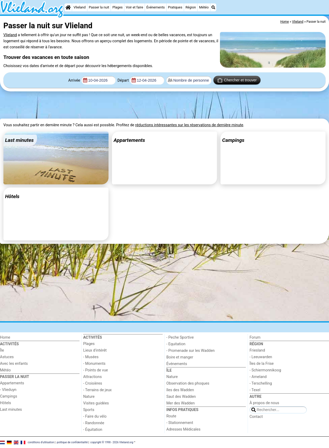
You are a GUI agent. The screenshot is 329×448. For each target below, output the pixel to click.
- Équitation (92, 429)
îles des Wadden (180, 390)
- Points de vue (95, 370)
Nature (89, 396)
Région (190, 7)
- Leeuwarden (261, 357)
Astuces (7, 357)
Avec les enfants (14, 363)
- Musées (90, 357)
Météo (204, 7)
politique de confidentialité (72, 442)
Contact (256, 416)
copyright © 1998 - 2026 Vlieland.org (111, 442)
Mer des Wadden (180, 403)
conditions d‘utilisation (41, 442)
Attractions (92, 377)
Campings (8, 396)
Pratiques (175, 7)
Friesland (257, 350)
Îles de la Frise (262, 363)
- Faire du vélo (94, 416)
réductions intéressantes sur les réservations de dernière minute (189, 125)
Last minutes (11, 409)
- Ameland (258, 377)
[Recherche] (213, 7)
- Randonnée (93, 423)
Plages (117, 7)
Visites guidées (96, 403)
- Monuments (94, 363)
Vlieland (80, 7)
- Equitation (175, 344)
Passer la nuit (99, 7)
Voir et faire (134, 7)
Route (171, 416)
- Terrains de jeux (97, 390)
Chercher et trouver (237, 80)
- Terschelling (261, 383)
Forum (255, 337)
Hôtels (5, 403)
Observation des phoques (187, 383)
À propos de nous (264, 403)
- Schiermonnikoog (265, 370)
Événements (155, 7)
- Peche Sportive (180, 337)
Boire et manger (179, 357)
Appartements (12, 383)
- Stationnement (179, 423)
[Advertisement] (131, 105)
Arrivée (74, 80)
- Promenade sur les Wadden (190, 350)
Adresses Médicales (183, 429)
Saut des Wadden (181, 396)
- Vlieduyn (8, 390)
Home (5, 337)
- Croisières (92, 383)
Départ (123, 80)
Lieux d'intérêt (95, 350)
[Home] (68, 7)
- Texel (255, 390)
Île (2, 350)
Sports (88, 410)
